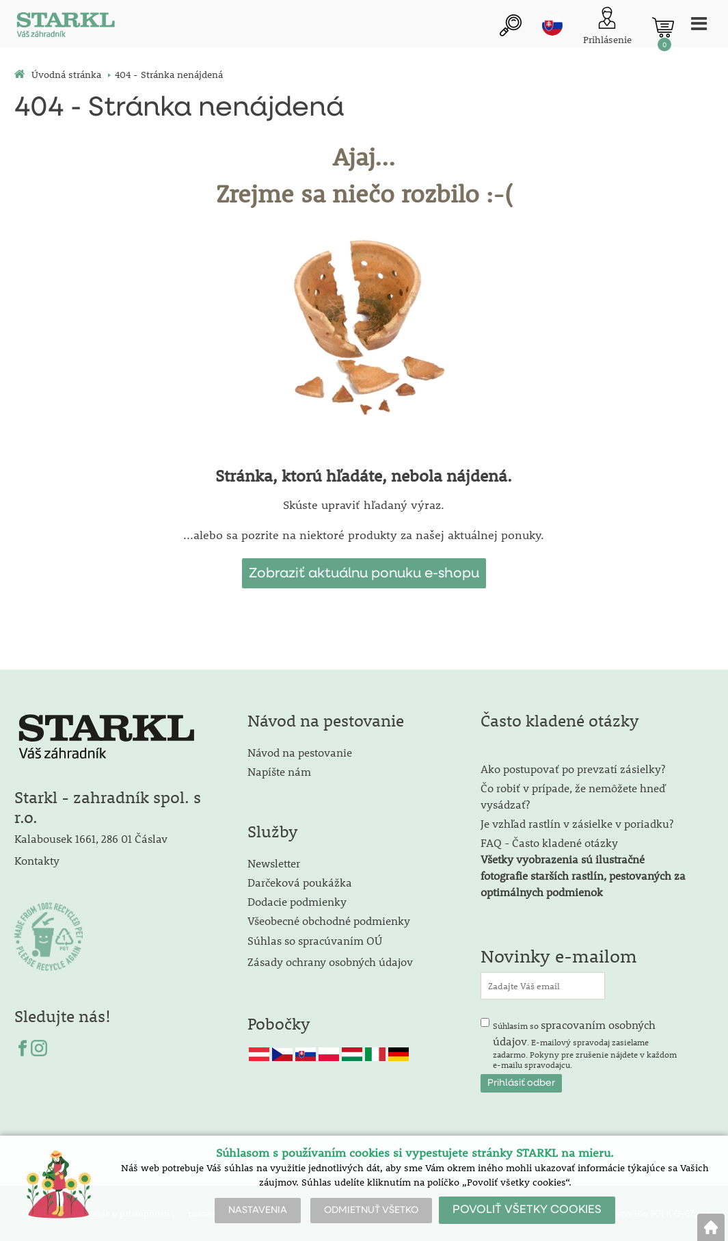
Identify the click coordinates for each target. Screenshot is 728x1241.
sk (552, 25)
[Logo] (65, 27)
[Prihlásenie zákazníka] (607, 27)
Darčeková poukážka (299, 882)
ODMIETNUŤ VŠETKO (371, 1210)
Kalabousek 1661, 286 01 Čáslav (90, 838)
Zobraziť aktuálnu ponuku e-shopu (364, 573)
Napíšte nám (279, 771)
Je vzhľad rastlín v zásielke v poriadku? (577, 823)
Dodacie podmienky (297, 901)
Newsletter (273, 863)
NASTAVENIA (257, 1210)
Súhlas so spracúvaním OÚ (314, 940)
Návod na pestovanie (299, 752)
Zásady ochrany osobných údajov (331, 961)
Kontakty (36, 860)
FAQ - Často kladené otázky (549, 842)
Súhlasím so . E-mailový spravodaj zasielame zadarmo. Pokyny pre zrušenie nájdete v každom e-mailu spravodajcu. (585, 1044)
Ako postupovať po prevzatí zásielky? (573, 768)
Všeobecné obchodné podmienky (328, 920)
